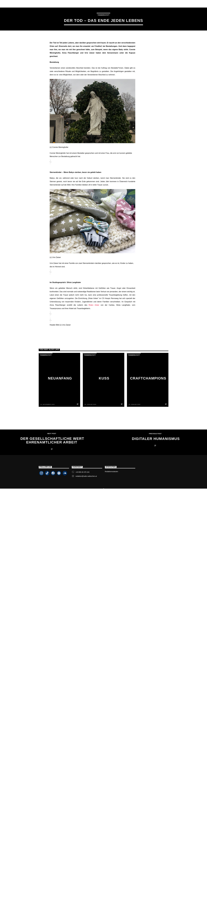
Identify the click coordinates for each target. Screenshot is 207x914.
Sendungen (52, 4)
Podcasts (99, 4)
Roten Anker (94, 350)
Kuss (104, 423)
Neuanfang (60, 423)
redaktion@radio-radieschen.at (86, 521)
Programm (82, 4)
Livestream (33, 4)
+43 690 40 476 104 (82, 517)
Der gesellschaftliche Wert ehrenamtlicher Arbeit (52, 485)
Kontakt (115, 4)
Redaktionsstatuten (111, 516)
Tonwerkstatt (103, 37)
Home (19, 4)
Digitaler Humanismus (156, 484)
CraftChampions (148, 423)
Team (67, 4)
